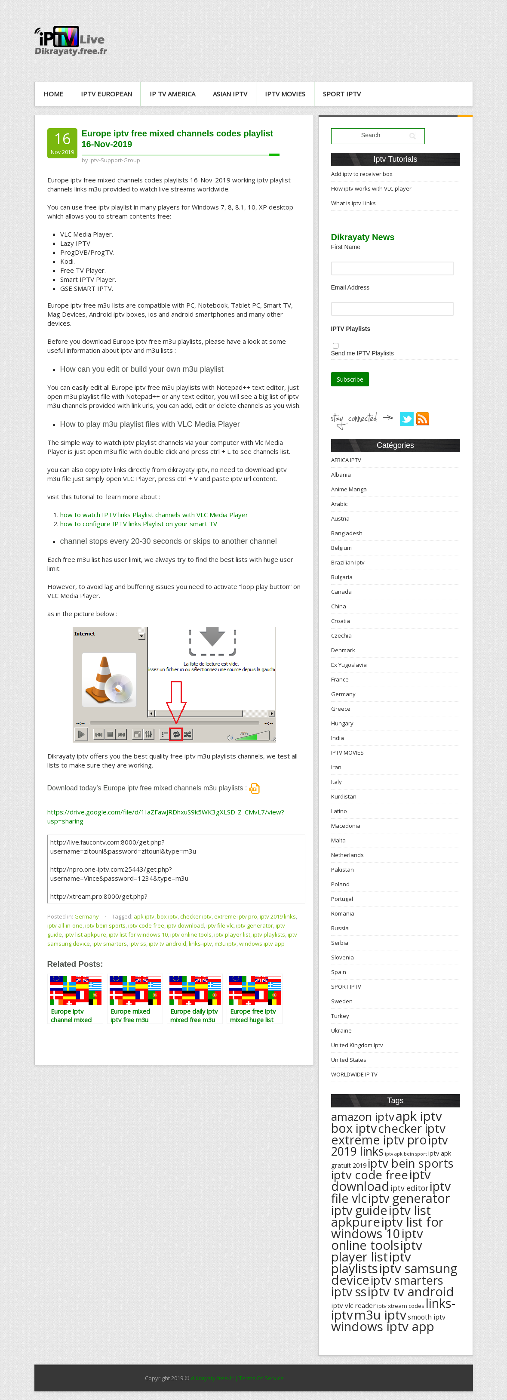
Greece (340, 708)
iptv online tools (191, 934)
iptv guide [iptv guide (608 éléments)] (359, 1210)
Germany (86, 916)
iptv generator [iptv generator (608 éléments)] (409, 1198)
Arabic (339, 504)
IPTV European (106, 93)
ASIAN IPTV (230, 93)
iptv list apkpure (85, 934)
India (337, 738)
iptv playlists (269, 934)
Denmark (343, 650)
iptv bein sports (105, 925)
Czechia (341, 635)
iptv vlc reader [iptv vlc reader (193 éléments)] (353, 1305)
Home (53, 93)
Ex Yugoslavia (349, 665)
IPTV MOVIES (285, 93)
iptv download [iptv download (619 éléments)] (381, 1180)
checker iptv (196, 916)
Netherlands (347, 855)
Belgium (341, 548)
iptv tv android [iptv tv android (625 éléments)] (411, 1291)
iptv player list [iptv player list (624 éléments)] (376, 1251)
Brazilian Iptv (348, 562)
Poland (340, 884)
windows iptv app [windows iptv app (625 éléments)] (382, 1326)
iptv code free (146, 925)
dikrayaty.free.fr (212, 1378)
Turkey (340, 1016)
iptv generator (254, 925)
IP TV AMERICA (172, 93)
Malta (338, 840)
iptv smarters (109, 943)
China (338, 606)
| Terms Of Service (259, 1378)
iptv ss (137, 943)
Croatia (340, 621)
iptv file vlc (220, 925)
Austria (340, 518)
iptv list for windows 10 (138, 934)
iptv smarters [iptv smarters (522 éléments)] (407, 1280)
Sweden (342, 1001)
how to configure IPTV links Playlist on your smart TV (138, 523)
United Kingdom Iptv (357, 1045)
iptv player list (232, 934)
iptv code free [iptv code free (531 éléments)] (369, 1175)
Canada (341, 591)
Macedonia (345, 826)
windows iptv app (262, 943)
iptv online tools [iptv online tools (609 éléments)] (377, 1239)
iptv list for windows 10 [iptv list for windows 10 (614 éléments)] (387, 1227)
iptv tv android (167, 943)
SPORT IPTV (342, 93)
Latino (339, 811)
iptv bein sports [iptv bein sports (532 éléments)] (411, 1163)
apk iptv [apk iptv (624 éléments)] (419, 1116)
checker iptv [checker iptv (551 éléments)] (412, 1128)
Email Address (350, 287)
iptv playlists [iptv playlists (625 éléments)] (371, 1262)
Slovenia (342, 957)
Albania (341, 474)
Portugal (342, 899)
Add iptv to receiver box (362, 174)
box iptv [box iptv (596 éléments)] (354, 1127)
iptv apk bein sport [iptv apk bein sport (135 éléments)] (406, 1154)
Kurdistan (343, 796)
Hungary (342, 723)
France (340, 679)
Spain (338, 972)
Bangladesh (347, 533)
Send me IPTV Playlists (362, 353)
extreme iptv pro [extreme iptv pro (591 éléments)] (379, 1140)
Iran (336, 767)
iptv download (185, 925)
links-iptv (200, 943)
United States (348, 1060)
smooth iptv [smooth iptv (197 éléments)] (427, 1317)
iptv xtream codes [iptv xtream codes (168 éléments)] (400, 1306)
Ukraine (341, 1030)
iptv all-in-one (65, 925)
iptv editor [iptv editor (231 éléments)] (409, 1188)
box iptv (167, 916)
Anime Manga (349, 489)
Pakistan (342, 869)
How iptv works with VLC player (371, 188)
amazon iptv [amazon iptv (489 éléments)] (362, 1116)
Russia (340, 928)
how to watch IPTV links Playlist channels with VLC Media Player (154, 514)
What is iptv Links (353, 203)
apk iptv (144, 916)
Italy (336, 782)
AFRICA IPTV (346, 460)
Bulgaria (342, 577)
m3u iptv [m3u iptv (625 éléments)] (380, 1314)
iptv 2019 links (278, 916)
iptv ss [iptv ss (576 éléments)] (348, 1291)
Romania (342, 913)
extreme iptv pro (235, 916)
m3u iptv (226, 943)
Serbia (339, 943)
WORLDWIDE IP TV (354, 1074)
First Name (345, 247)
